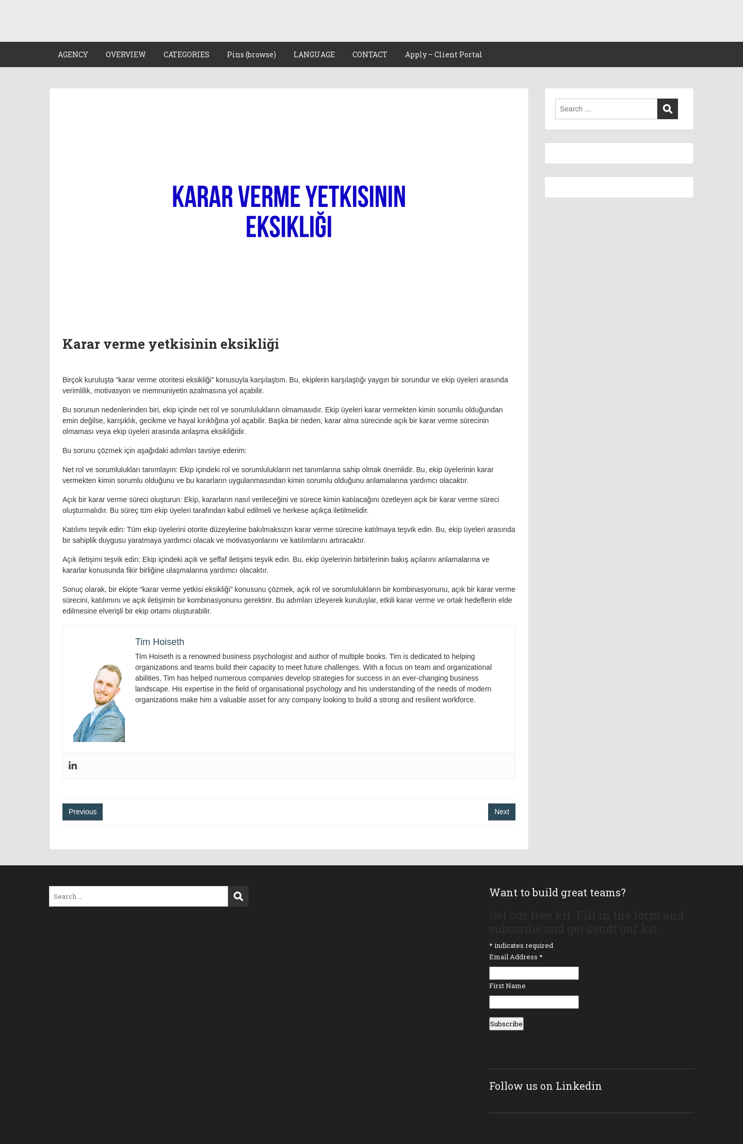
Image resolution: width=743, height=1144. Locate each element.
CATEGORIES (186, 54)
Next (501, 812)
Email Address (516, 956)
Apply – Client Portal (443, 54)
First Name (507, 985)
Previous (82, 812)
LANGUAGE (314, 54)
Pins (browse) (251, 54)
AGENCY (73, 54)
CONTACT (369, 54)
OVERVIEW (126, 54)
